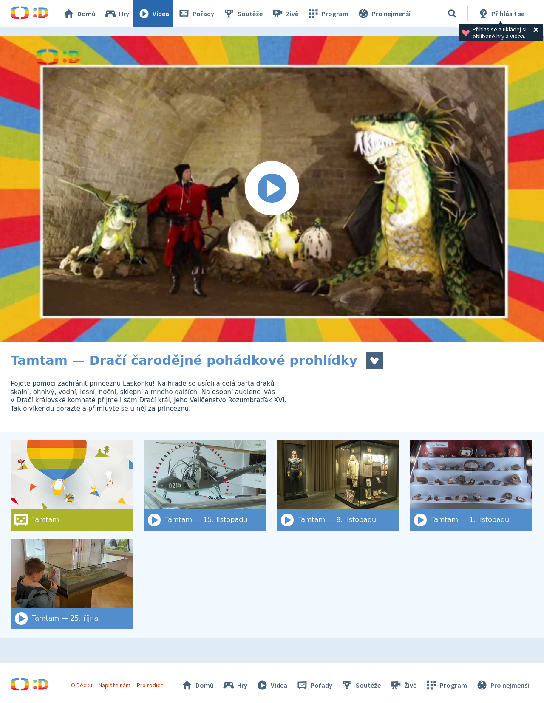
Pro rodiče (150, 685)
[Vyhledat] (452, 13)
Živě (284, 13)
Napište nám (114, 685)
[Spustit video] (272, 189)
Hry (116, 13)
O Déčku (81, 685)
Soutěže (243, 13)
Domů (79, 13)
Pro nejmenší (384, 13)
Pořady (196, 13)
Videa (153, 13)
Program (327, 13)
